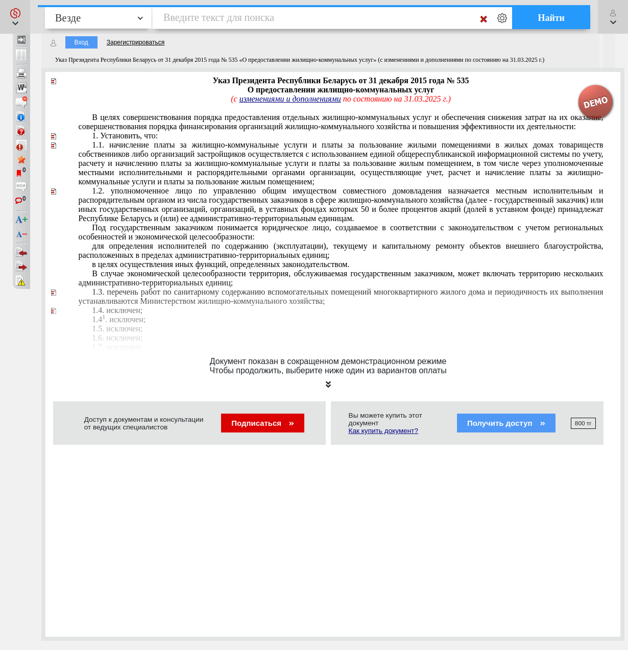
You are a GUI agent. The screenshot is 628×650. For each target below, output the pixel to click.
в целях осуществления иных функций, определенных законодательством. (220, 264)
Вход (81, 42)
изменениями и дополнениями (290, 98)
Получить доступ (506, 423)
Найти (551, 18)
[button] (15, 17)
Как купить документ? (384, 431)
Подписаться (262, 423)
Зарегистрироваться (135, 42)
